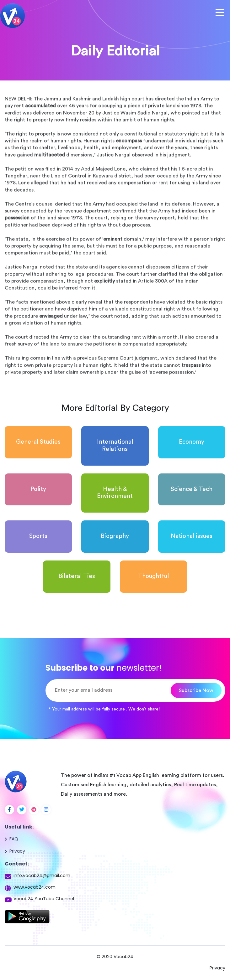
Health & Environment (115, 492)
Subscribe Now (196, 690)
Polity (38, 489)
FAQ (13, 839)
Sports (38, 536)
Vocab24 (123, 956)
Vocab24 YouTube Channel (43, 899)
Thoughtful (153, 576)
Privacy (17, 851)
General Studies (38, 442)
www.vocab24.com (34, 887)
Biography (115, 536)
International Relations (115, 445)
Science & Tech (191, 489)
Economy (191, 442)
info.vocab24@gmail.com (41, 875)
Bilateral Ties (76, 576)
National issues (191, 536)
